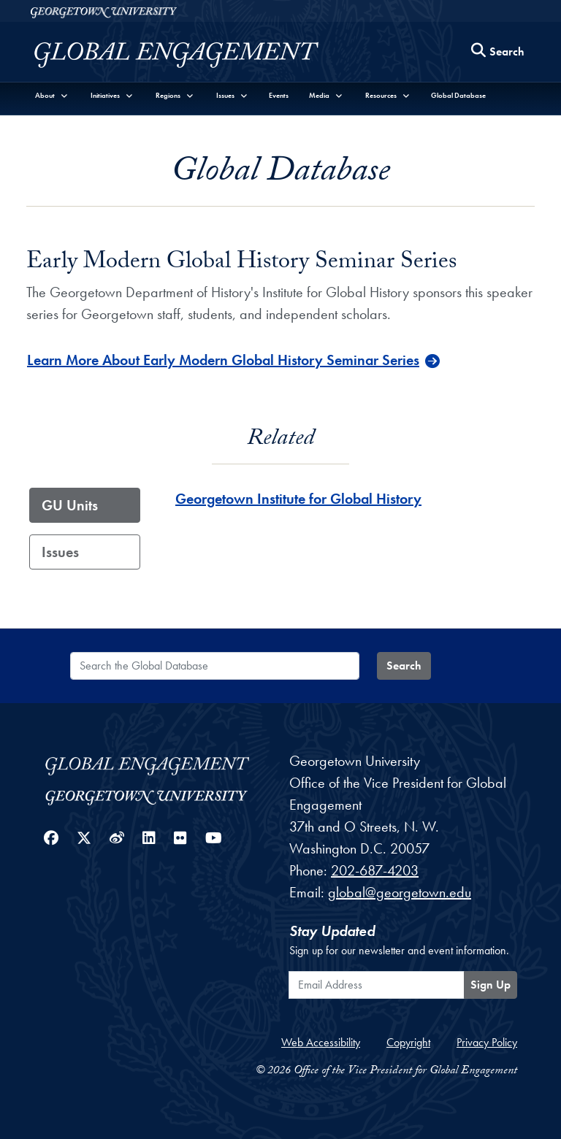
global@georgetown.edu (399, 892)
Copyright (408, 1042)
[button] (51, 95)
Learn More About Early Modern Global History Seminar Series (223, 359)
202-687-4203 (375, 870)
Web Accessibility (320, 1042)
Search (403, 665)
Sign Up (490, 984)
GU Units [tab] (70, 505)
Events (279, 95)
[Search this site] (498, 52)
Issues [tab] (60, 551)
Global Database (458, 95)
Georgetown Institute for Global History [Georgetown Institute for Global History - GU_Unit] (298, 498)
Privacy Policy (487, 1042)
